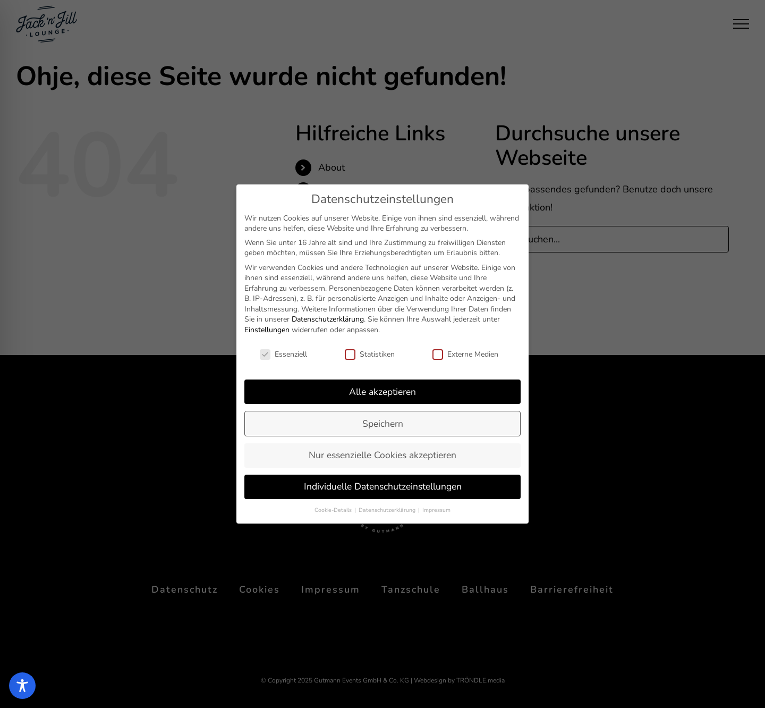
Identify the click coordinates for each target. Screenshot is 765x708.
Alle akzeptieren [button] (382, 391)
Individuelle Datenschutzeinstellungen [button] (383, 486)
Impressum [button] (436, 510)
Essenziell (283, 354)
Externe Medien (465, 354)
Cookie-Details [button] (333, 510)
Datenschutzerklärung (328, 319)
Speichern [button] (382, 423)
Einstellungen (267, 330)
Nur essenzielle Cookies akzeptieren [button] (382, 455)
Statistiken (370, 354)
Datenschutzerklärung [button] (388, 510)
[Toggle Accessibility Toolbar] (22, 685)
